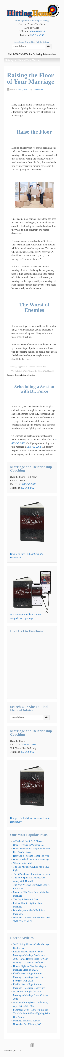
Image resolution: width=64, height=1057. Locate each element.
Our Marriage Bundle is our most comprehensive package (26, 616)
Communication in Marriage (24, 375)
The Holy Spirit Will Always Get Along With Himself (32, 371)
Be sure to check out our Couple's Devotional (26, 556)
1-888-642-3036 (37, 31)
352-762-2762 (37, 35)
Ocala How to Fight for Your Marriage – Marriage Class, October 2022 (30, 995)
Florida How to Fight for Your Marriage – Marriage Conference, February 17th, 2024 (29, 977)
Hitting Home (38, 90)
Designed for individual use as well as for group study (30, 820)
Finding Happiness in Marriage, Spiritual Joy (28, 367)
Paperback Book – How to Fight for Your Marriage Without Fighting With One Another (31, 1013)
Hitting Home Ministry (16, 1051)
